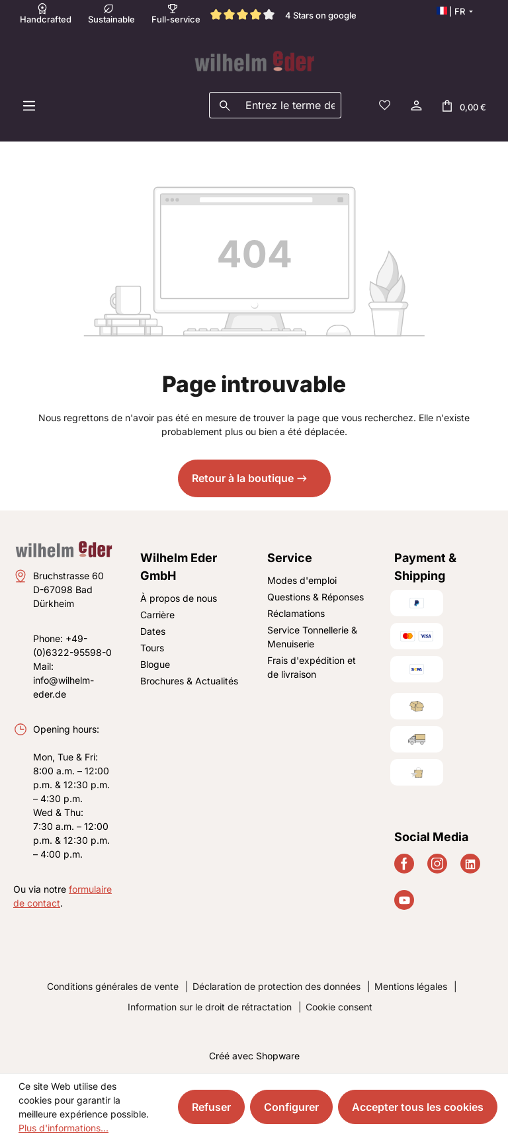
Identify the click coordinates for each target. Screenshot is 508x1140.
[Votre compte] (415, 105)
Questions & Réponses (315, 596)
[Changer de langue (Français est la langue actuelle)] (455, 11)
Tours (152, 647)
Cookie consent (339, 1006)
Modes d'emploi (302, 580)
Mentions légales (410, 986)
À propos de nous (178, 598)
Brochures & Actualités (189, 680)
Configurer (291, 1107)
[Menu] (29, 105)
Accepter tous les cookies (418, 1107)
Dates (152, 631)
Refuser (211, 1107)
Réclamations (296, 613)
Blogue (155, 664)
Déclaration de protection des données (276, 986)
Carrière (157, 614)
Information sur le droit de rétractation (210, 1006)
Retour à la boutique (243, 478)
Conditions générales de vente (113, 986)
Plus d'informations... (63, 1127)
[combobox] (290, 105)
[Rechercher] (224, 105)
